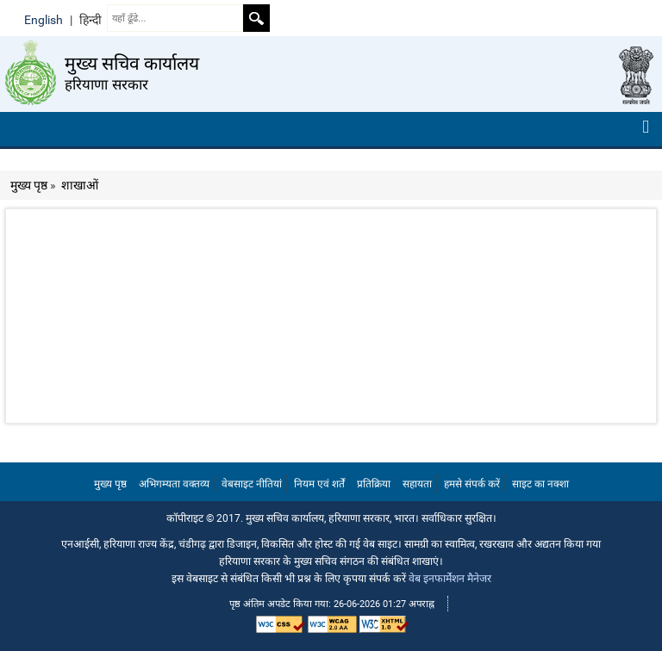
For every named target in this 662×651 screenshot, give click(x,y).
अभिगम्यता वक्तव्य (174, 484)
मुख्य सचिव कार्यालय (132, 63)
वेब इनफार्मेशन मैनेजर (450, 578)
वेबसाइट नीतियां (252, 484)
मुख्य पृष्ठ (28, 185)
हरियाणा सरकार (107, 84)
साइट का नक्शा (540, 484)
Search (256, 18)
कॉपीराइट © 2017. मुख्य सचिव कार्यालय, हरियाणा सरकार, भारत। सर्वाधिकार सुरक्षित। (331, 518)
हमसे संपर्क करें (472, 484)
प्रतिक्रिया (373, 484)
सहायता (417, 484)
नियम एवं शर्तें (319, 484)
